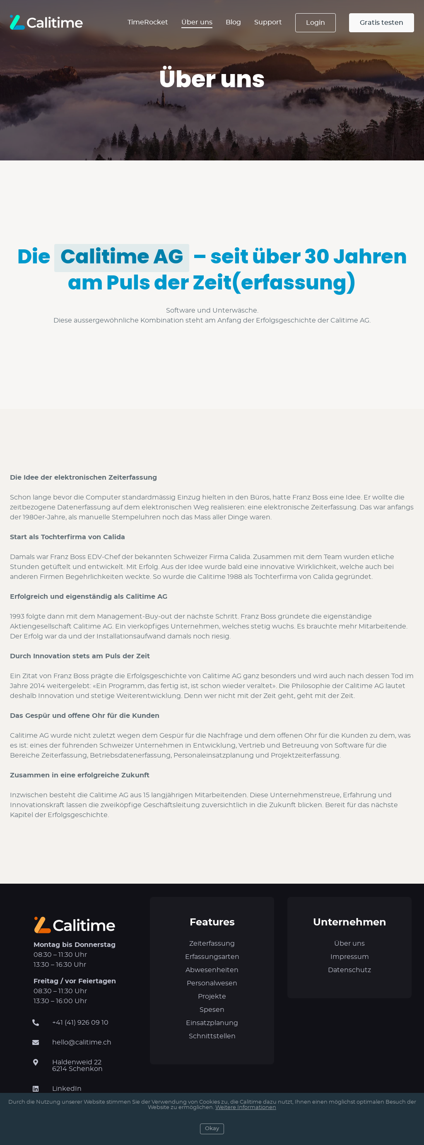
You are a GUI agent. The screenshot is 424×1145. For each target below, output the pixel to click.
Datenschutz (349, 970)
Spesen (212, 1009)
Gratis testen (381, 22)
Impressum (349, 957)
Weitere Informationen (245, 1107)
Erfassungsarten (212, 957)
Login (315, 22)
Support (268, 22)
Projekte (212, 996)
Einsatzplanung (212, 1023)
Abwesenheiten (212, 970)
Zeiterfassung (212, 943)
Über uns (196, 22)
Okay (212, 1128)
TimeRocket (148, 22)
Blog (233, 22)
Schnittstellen (212, 1036)
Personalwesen (212, 983)
